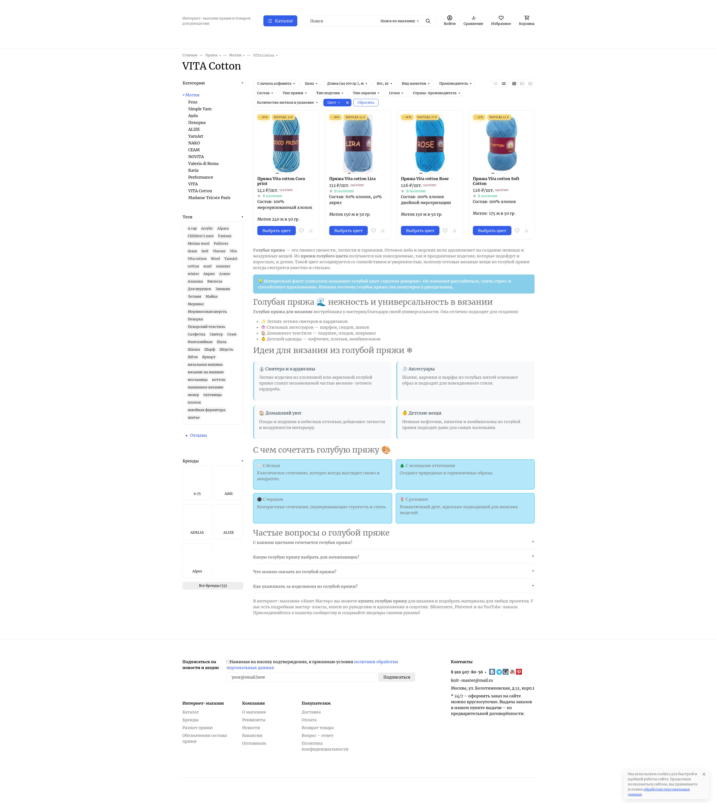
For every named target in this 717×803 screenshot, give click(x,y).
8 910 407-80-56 (467, 672)
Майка (212, 296)
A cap (192, 228)
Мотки (192, 94)
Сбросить (366, 102)
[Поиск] (371, 20)
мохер (193, 395)
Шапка (194, 349)
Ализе (224, 274)
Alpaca (223, 228)
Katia (193, 170)
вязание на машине (206, 372)
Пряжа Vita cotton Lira (352, 178)
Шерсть (226, 349)
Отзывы (198, 435)
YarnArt (195, 136)
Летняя (194, 296)
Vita (233, 251)
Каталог (190, 712)
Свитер (216, 334)
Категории (194, 83)
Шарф (209, 349)
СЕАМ (194, 149)
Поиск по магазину (397, 21)
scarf (207, 266)
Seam (192, 251)
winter (193, 274)
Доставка (311, 712)
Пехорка (197, 122)
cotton (193, 266)
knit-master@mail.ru (472, 680)
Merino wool (198, 243)
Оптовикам (254, 743)
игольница (198, 379)
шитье (194, 417)
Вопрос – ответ (317, 735)
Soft (205, 251)
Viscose (219, 251)
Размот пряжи (197, 727)
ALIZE (194, 129)
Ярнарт (209, 357)
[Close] (704, 774)
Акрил (209, 274)
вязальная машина (205, 364)
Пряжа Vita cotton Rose (425, 178)
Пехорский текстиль (206, 327)
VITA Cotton (200, 190)
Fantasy (224, 236)
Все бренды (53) (213, 585)
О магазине (254, 712)
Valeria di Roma (203, 163)
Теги (187, 216)
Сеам (231, 334)
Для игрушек (199, 289)
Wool (215, 258)
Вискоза (214, 281)
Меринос (196, 304)
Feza (192, 102)
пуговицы (212, 395)
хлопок (194, 402)
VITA (193, 184)
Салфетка (196, 334)
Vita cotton (197, 258)
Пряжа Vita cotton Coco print (281, 181)
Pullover (221, 243)
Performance (200, 177)
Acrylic (207, 228)
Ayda (193, 115)
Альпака (195, 281)
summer (223, 266)
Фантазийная (200, 342)
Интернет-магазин (203, 703)
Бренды (191, 460)
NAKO (194, 143)
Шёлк (193, 357)
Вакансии (252, 735)
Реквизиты (254, 719)
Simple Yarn (200, 108)
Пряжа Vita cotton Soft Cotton (496, 181)
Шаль (222, 342)
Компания (253, 703)
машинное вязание (205, 387)
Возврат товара (318, 727)
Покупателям (316, 703)
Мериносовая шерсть (207, 311)
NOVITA (196, 156)
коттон (218, 379)
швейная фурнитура (206, 410)
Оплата (309, 719)
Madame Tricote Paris (209, 197)
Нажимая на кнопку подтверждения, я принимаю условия (312, 664)
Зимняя (223, 289)
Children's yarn (201, 236)
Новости (251, 727)
